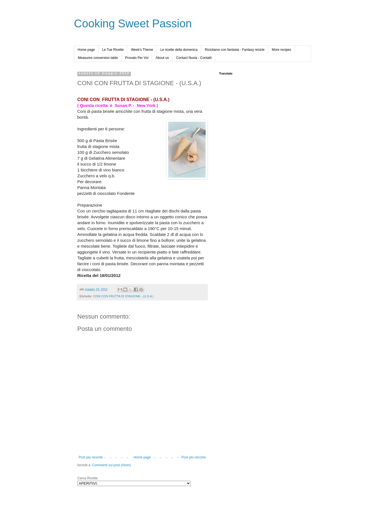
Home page (86, 50)
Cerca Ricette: (87, 478)
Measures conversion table (98, 58)
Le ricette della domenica (179, 50)
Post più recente (91, 457)
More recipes (281, 50)
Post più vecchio (194, 457)
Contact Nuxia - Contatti (193, 58)
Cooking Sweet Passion (133, 23)
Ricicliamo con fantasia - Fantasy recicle (234, 50)
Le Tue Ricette (113, 50)
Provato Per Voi (136, 58)
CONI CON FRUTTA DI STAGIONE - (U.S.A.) (123, 296)
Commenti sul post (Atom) (111, 465)
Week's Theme (142, 50)
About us (162, 58)
